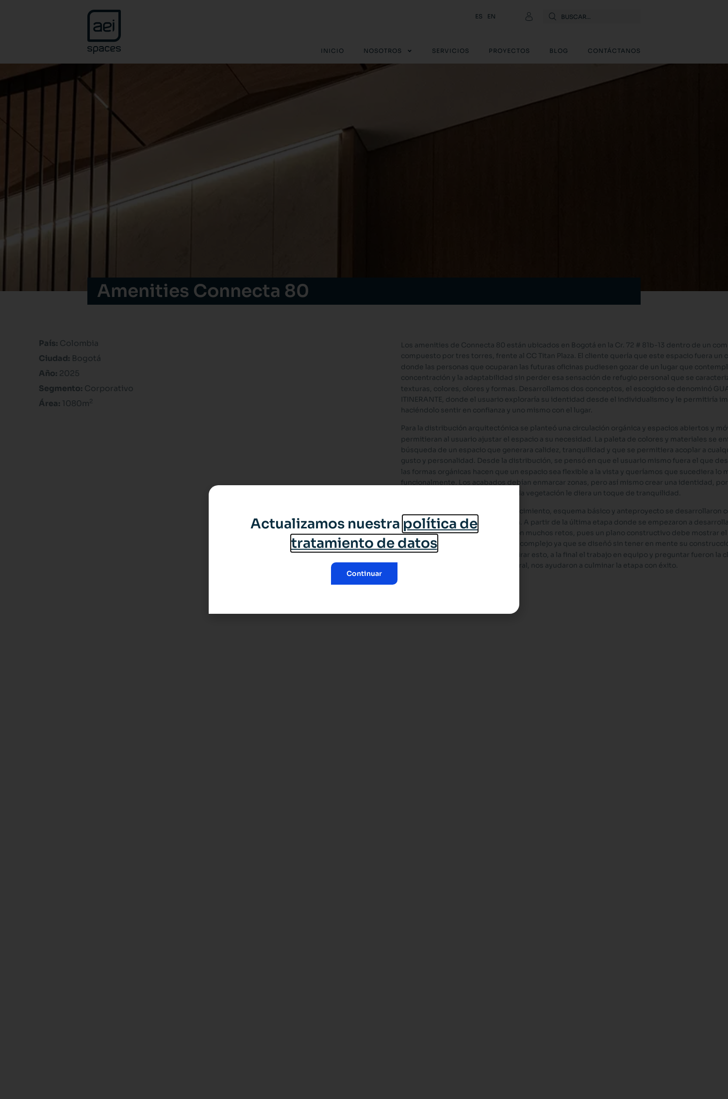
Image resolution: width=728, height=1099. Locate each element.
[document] (364, 549)
